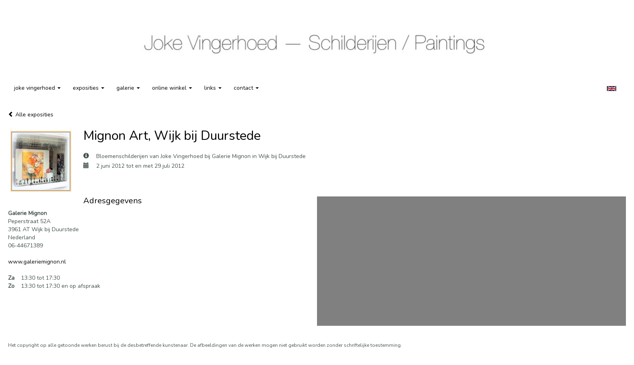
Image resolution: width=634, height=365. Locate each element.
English (611, 88)
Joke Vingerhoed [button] (37, 88)
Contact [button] (246, 88)
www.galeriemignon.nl (37, 262)
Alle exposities (30, 114)
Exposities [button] (88, 88)
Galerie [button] (128, 88)
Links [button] (213, 88)
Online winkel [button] (172, 88)
